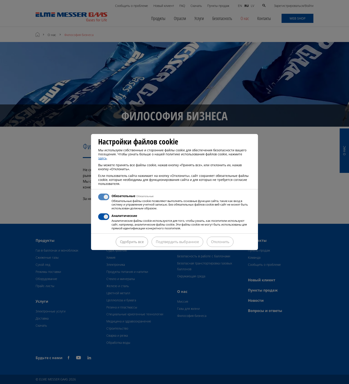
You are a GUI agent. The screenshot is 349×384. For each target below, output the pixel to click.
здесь (102, 158)
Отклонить (220, 241)
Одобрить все (132, 241)
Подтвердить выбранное (177, 241)
